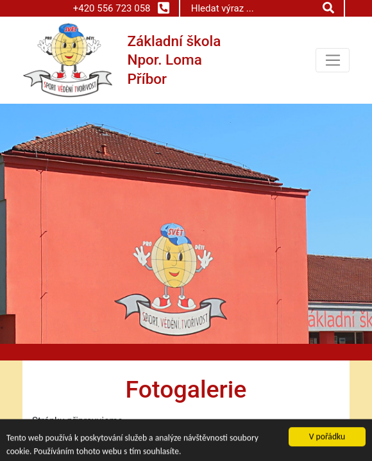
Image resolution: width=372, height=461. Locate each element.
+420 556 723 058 (121, 8)
